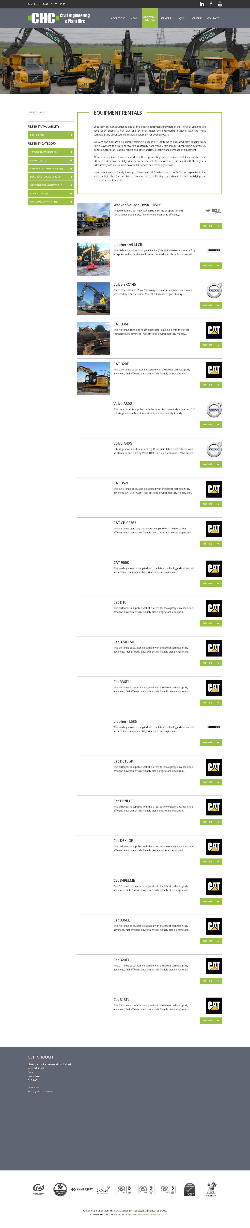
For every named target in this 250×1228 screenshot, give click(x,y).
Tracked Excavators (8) (52, 153)
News (134, 18)
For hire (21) (48, 134)
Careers (197, 18)
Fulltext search (36, 112)
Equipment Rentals (150, 18)
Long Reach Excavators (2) (52, 178)
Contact (213, 18)
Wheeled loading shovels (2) (52, 186)
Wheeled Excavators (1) (52, 202)
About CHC (118, 18)
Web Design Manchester (146, 1214)
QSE (181, 18)
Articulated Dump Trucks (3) (52, 169)
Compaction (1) (52, 194)
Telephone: (34, 1087)
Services (165, 18)
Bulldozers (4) (52, 161)
